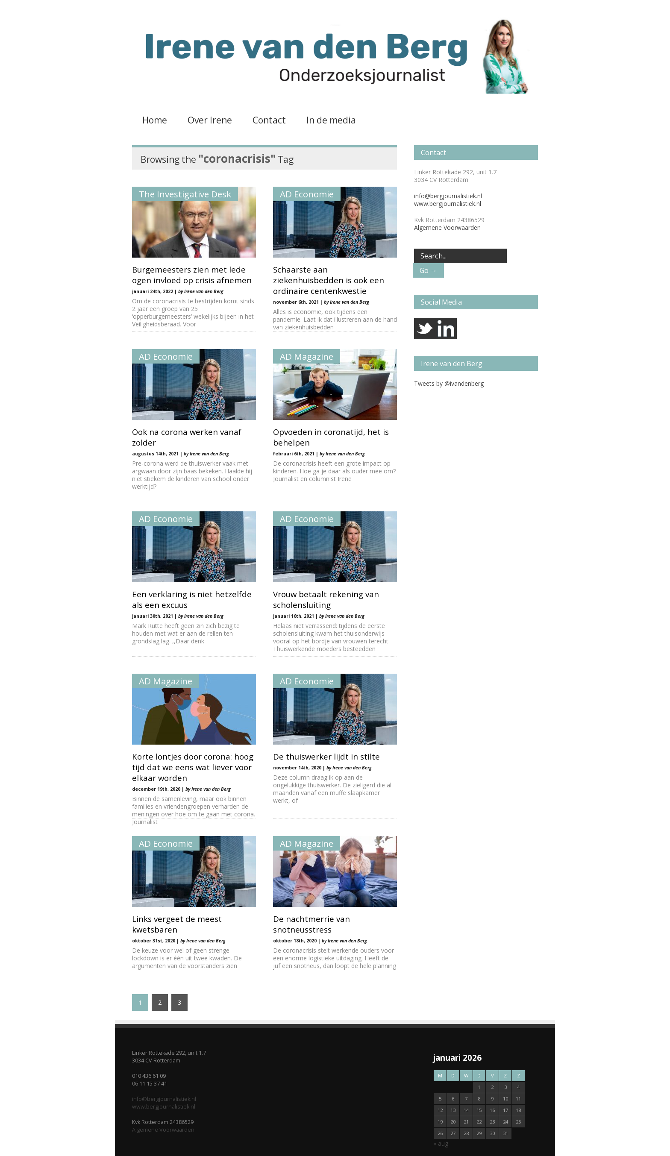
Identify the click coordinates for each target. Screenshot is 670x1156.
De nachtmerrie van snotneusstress (311, 924)
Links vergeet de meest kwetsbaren (177, 924)
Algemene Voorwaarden (447, 227)
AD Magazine (306, 356)
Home (154, 120)
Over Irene (210, 120)
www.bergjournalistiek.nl (447, 204)
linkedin (446, 328)
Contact (269, 120)
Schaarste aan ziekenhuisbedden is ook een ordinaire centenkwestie (328, 280)
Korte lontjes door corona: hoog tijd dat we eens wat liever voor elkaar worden (192, 767)
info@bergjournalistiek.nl (448, 196)
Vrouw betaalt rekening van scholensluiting (326, 599)
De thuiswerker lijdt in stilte (326, 756)
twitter (424, 328)
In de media (331, 120)
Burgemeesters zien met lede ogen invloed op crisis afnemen (192, 274)
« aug (440, 1143)
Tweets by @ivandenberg (449, 383)
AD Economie (307, 194)
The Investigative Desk (185, 194)
